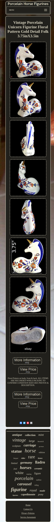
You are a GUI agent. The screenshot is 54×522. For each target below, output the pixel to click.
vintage (19, 439)
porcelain (24, 478)
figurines (15, 495)
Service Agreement (28, 517)
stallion (38, 480)
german (41, 446)
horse (30, 451)
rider (23, 458)
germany (26, 462)
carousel (24, 484)
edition (42, 452)
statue (16, 451)
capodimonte (28, 494)
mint (41, 435)
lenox (40, 458)
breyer (16, 458)
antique (17, 435)
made (42, 490)
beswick (41, 441)
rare (31, 456)
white (19, 473)
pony (40, 494)
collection (30, 435)
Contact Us (28, 509)
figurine (19, 489)
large (32, 440)
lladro (40, 462)
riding (36, 485)
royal (33, 490)
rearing (28, 474)
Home (27, 505)
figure (37, 473)
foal (15, 469)
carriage (30, 445)
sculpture (16, 446)
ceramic (38, 468)
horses (25, 467)
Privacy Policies (28, 513)
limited (14, 463)
